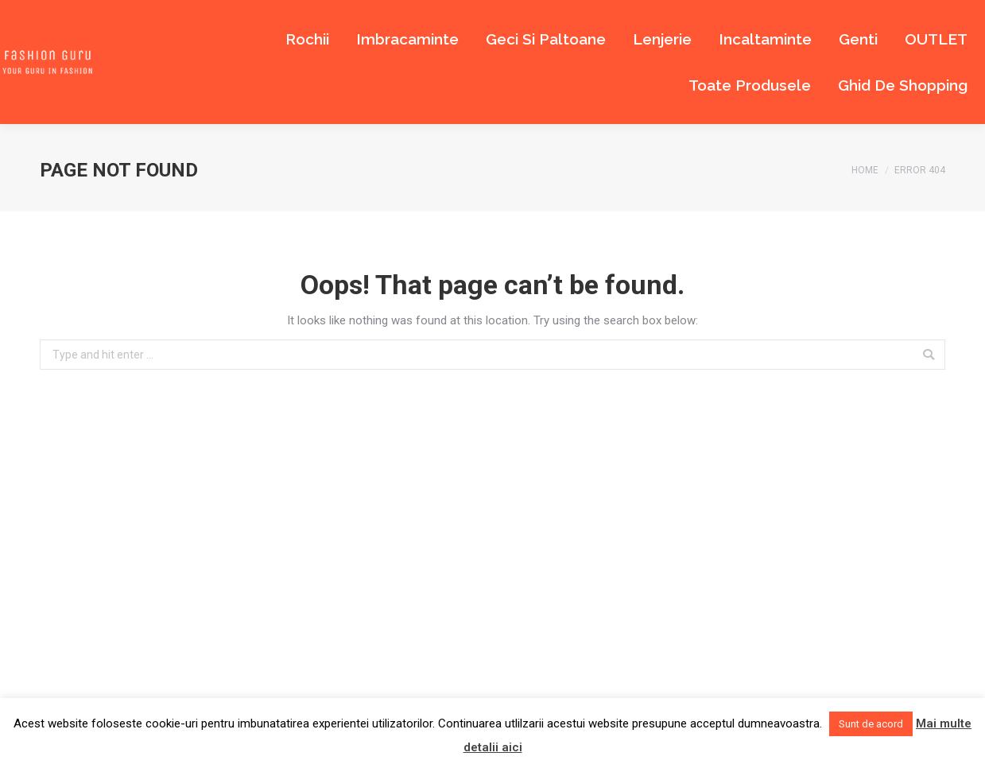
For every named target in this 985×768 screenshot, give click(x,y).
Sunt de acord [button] (871, 724)
